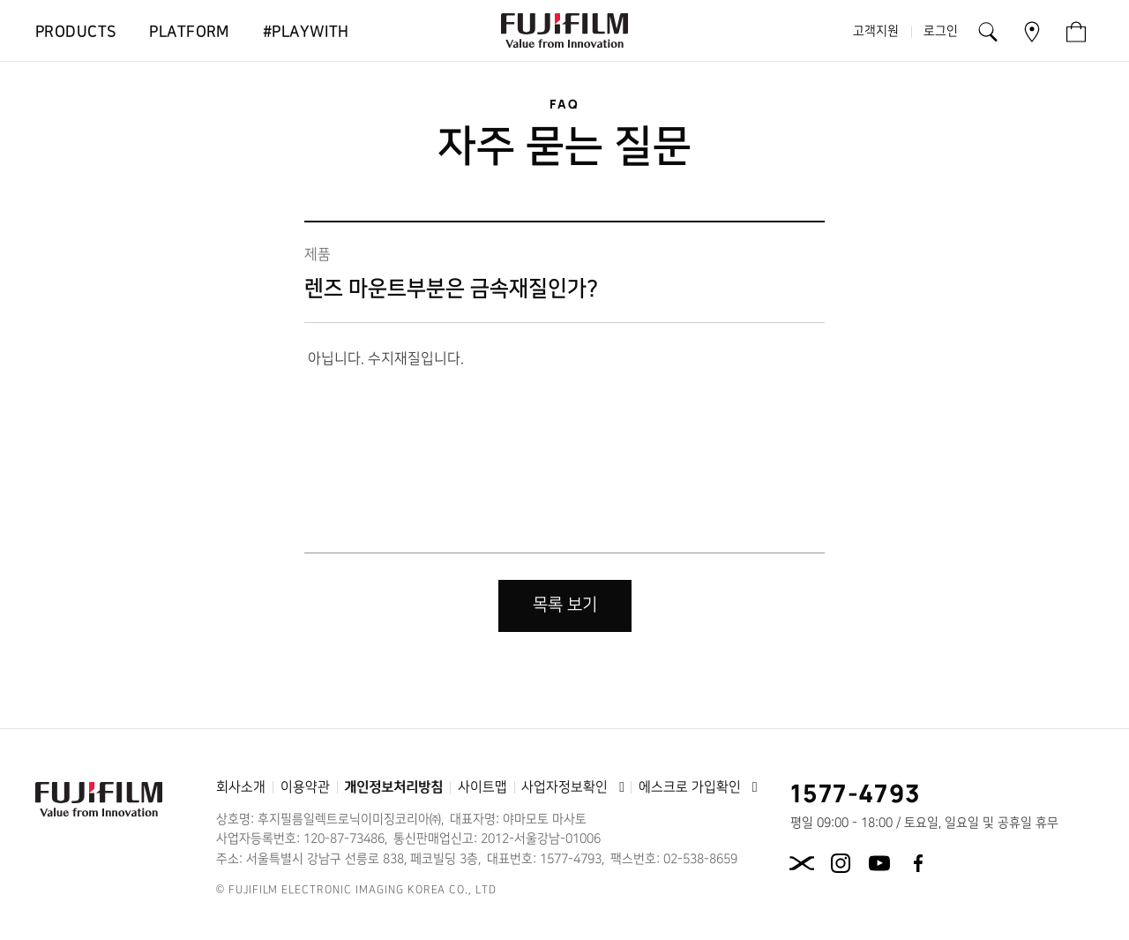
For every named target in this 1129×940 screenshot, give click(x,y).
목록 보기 (565, 605)
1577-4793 (856, 792)
